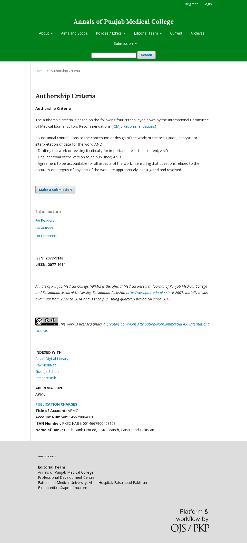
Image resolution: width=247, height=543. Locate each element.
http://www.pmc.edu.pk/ (145, 292)
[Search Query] (113, 55)
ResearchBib (45, 377)
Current (176, 33)
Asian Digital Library (51, 358)
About (44, 33)
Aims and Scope (74, 33)
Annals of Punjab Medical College (123, 22)
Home (40, 70)
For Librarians (46, 235)
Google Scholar (48, 371)
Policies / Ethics (109, 33)
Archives (197, 33)
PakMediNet (45, 365)
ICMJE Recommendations (134, 126)
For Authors (44, 228)
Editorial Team (146, 33)
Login (208, 4)
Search (146, 55)
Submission (124, 43)
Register (191, 4)
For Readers (44, 220)
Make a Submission (55, 189)
